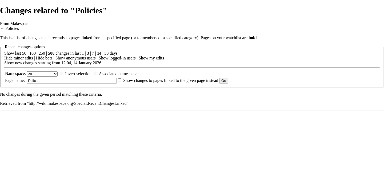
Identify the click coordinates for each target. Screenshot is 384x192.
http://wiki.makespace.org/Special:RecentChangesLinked (78, 103)
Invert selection (78, 73)
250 (42, 53)
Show (60, 58)
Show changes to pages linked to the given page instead (170, 80)
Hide (8, 58)
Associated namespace (118, 73)
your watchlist (229, 37)
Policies (12, 28)
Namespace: (15, 73)
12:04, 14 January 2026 (81, 63)
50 (24, 53)
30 (106, 53)
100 (32, 53)
